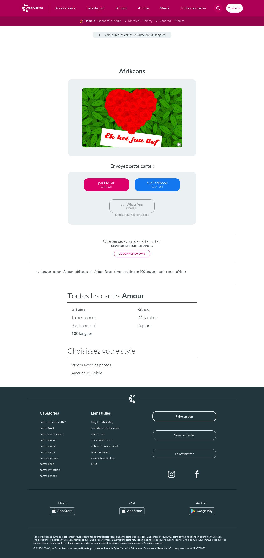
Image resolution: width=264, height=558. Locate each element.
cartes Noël (47, 428)
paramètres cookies (103, 457)
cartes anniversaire (51, 434)
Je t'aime (78, 309)
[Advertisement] (30, 127)
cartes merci (47, 452)
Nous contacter (184, 435)
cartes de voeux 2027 (53, 422)
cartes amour (48, 440)
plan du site (98, 434)
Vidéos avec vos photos (91, 365)
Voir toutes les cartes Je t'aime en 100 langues (132, 35)
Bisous (143, 309)
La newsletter (184, 454)
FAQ (94, 463)
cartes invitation (50, 469)
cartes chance (48, 475)
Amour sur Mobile (86, 373)
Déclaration (147, 317)
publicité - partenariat (104, 446)
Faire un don (184, 416)
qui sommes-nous (101, 440)
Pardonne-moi (83, 325)
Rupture (144, 325)
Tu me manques (84, 317)
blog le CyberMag (102, 422)
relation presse (100, 452)
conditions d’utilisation (105, 428)
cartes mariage (49, 457)
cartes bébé (47, 463)
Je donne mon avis (132, 253)
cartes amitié (48, 446)
